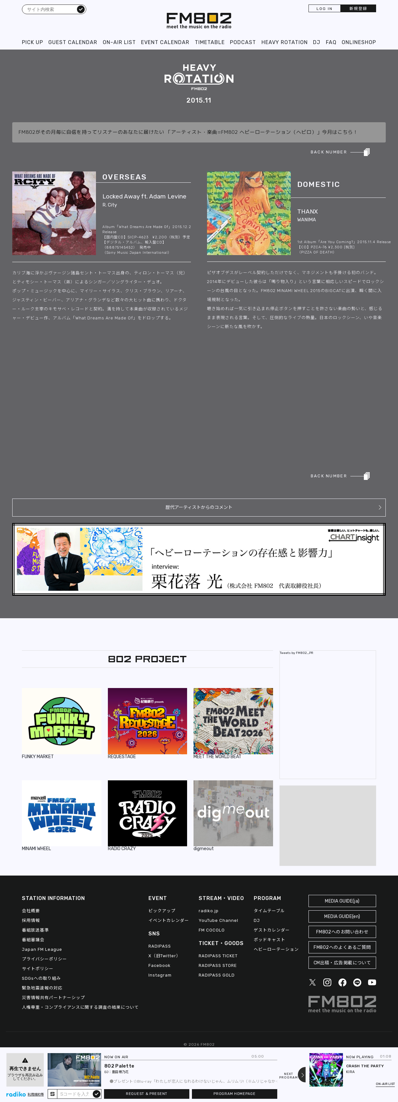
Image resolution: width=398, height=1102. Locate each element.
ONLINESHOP (359, 42)
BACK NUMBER (329, 152)
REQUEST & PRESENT (146, 1094)
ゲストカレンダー (272, 930)
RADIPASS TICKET (218, 955)
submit (96, 1094)
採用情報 (31, 920)
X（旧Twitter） (164, 955)
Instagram (160, 975)
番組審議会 (33, 939)
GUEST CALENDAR (72, 42)
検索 (81, 9)
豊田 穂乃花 (120, 1072)
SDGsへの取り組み (41, 978)
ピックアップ (161, 910)
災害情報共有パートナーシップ (53, 997)
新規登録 (358, 8)
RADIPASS (159, 946)
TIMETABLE (210, 42)
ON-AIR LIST (119, 42)
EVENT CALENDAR (165, 42)
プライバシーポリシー (44, 959)
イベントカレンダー (168, 920)
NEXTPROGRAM (288, 1076)
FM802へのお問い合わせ (342, 932)
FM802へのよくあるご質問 (342, 947)
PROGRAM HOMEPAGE (234, 1094)
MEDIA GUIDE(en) (342, 916)
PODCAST (243, 42)
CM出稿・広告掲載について (342, 963)
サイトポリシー (37, 968)
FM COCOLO (212, 930)
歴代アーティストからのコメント (199, 507)
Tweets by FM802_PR (296, 653)
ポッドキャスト (269, 939)
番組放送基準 (35, 930)
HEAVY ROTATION (284, 42)
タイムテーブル (269, 910)
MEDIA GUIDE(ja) (342, 901)
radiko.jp (209, 910)
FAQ (331, 42)
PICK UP (32, 42)
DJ (316, 42)
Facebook (159, 965)
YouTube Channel (218, 920)
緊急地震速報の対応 (42, 988)
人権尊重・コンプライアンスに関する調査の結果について (80, 1007)
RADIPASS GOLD (217, 975)
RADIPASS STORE (218, 965)
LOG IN (325, 8)
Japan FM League (42, 949)
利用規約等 (36, 1095)
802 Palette (119, 1066)
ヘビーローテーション (276, 949)
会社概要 (31, 910)
